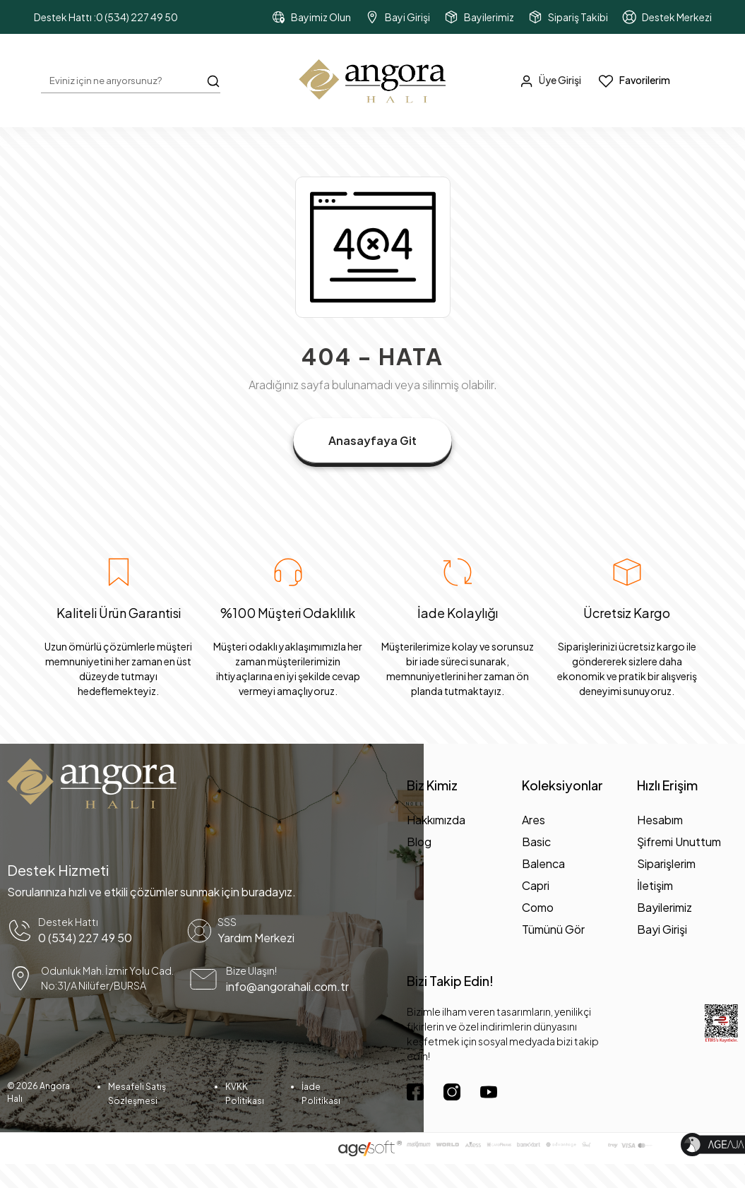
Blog (419, 841)
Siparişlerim (666, 863)
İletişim (655, 885)
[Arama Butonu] (213, 79)
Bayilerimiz (664, 907)
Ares (533, 819)
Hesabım (660, 819)
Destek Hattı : (106, 17)
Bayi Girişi (662, 929)
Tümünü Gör (553, 929)
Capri (535, 885)
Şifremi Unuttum (679, 841)
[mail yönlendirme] (276, 979)
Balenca (543, 863)
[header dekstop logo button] (373, 80)
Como (538, 907)
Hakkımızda (436, 819)
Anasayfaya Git (372, 440)
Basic (536, 841)
